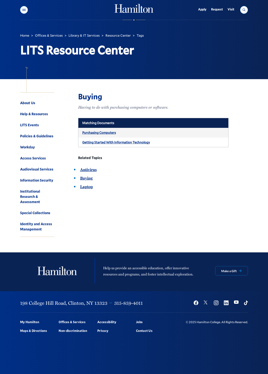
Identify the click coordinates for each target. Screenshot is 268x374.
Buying (86, 178)
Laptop (86, 186)
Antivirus (88, 169)
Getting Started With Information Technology (116, 142)
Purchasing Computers (99, 132)
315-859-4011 (128, 302)
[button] (24, 10)
